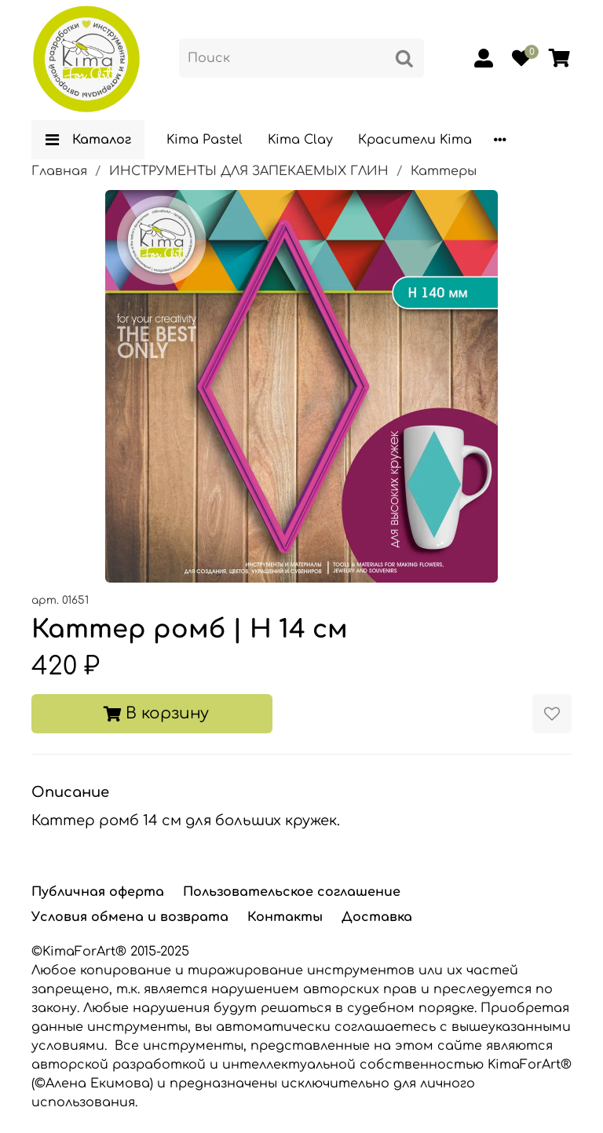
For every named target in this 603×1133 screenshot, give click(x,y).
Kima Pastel (204, 140)
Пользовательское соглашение (291, 892)
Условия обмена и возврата (129, 917)
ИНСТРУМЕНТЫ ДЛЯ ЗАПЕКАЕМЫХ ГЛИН (249, 171)
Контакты (285, 917)
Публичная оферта (97, 892)
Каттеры (444, 171)
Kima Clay (300, 140)
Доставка (377, 917)
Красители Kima (415, 140)
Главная (59, 171)
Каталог (88, 140)
